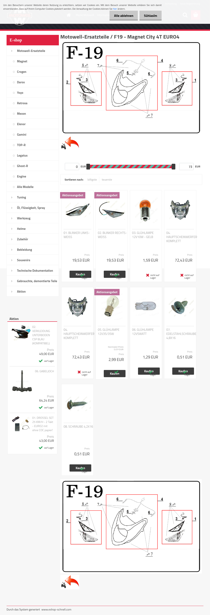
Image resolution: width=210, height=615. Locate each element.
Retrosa (22, 103)
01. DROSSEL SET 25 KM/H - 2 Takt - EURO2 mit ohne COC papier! (43, 424)
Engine (21, 176)
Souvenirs (23, 260)
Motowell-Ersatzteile (31, 50)
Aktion (21, 291)
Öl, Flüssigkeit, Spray (31, 207)
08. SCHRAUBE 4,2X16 (78, 427)
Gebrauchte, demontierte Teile (37, 281)
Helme (21, 228)
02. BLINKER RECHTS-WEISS (112, 235)
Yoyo (20, 92)
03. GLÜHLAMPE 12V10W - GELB (143, 235)
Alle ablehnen (121, 15)
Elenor (21, 124)
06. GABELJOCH (44, 371)
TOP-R (21, 145)
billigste (92, 179)
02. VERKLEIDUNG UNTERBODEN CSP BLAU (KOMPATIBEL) (41, 335)
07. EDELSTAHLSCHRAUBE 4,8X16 (181, 334)
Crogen (21, 71)
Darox (21, 82)
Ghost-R (22, 166)
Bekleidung (24, 249)
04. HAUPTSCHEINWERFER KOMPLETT (181, 237)
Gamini (21, 134)
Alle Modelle (25, 186)
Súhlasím (149, 15)
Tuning (21, 197)
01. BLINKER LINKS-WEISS (77, 235)
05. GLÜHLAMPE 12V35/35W (108, 332)
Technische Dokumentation (35, 270)
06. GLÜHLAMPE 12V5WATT (143, 332)
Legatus (22, 155)
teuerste (107, 179)
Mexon (21, 113)
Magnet (22, 61)
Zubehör (22, 239)
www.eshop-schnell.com (56, 609)
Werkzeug (23, 218)
